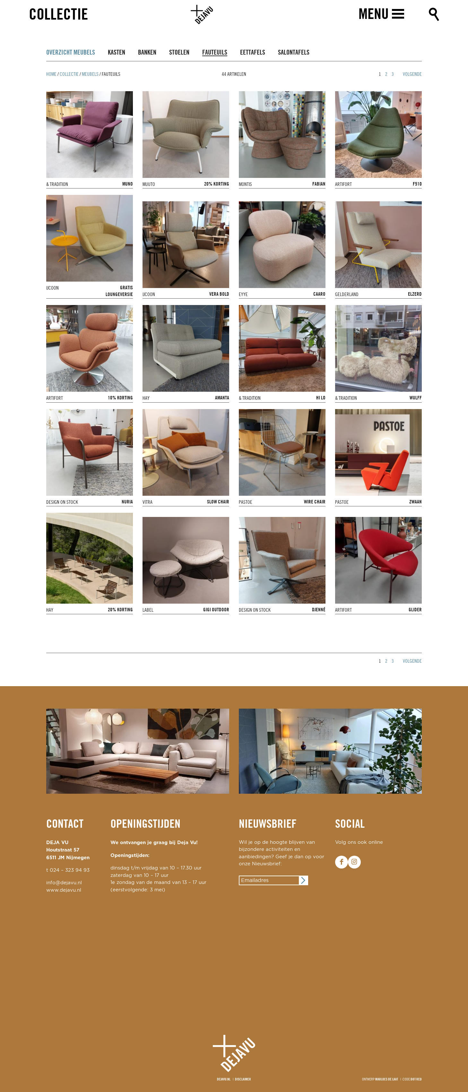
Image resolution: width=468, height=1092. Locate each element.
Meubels (90, 74)
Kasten (116, 53)
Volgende (412, 74)
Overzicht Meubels (70, 53)
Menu (373, 15)
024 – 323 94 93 (70, 870)
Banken (147, 53)
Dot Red (416, 1079)
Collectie (58, 15)
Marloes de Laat (386, 1079)
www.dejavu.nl (63, 890)
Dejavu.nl (223, 1079)
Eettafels (252, 53)
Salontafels (293, 53)
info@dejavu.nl (64, 882)
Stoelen (179, 53)
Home (51, 74)
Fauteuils (214, 53)
